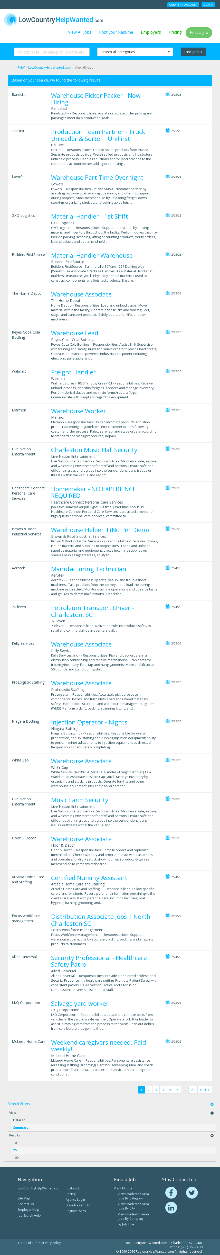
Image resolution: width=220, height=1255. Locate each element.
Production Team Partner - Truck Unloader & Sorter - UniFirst (98, 134)
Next (204, 1090)
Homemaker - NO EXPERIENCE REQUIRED (93, 492)
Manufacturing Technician (88, 568)
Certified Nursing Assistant (89, 877)
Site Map (24, 1198)
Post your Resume (116, 32)
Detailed (19, 1120)
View (12, 1112)
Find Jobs (193, 51)
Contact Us (26, 1204)
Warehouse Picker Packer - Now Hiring (96, 98)
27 (193, 1090)
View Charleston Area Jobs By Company (133, 1216)
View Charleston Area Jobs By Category (133, 1196)
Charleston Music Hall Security (94, 449)
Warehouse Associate (81, 294)
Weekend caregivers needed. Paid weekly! (98, 1045)
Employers (151, 32)
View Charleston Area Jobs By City (133, 1206)
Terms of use (27, 1243)
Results (14, 1135)
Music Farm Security (79, 799)
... (185, 1089)
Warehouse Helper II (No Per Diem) (100, 529)
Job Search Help (29, 1215)
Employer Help (28, 1209)
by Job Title (126, 1224)
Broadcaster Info (78, 1205)
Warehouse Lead (74, 333)
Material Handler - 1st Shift (89, 216)
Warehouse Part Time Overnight (97, 177)
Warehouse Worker (78, 411)
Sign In (208, 4)
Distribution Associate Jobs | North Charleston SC (100, 919)
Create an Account (183, 4)
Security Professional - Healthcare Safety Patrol (99, 961)
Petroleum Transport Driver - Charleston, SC (92, 610)
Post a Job (199, 32)
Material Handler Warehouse (92, 255)
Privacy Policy (51, 1243)
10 (15, 1143)
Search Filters (19, 1103)
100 (15, 1157)
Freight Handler (73, 372)
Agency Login (75, 1199)
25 (15, 1150)
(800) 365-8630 (192, 1247)
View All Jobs (79, 32)
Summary (20, 1127)
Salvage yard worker (80, 1003)
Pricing (175, 32)
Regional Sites (76, 1211)
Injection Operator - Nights (89, 722)
